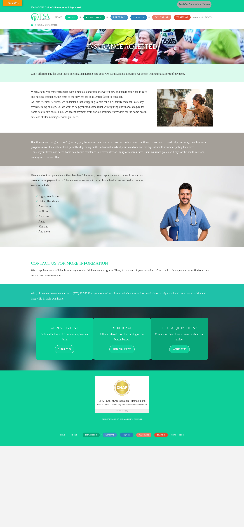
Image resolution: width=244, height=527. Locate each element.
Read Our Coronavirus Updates (194, 4)
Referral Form (122, 348)
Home (62, 435)
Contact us (179, 348)
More (173, 435)
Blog (181, 435)
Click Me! (64, 348)
